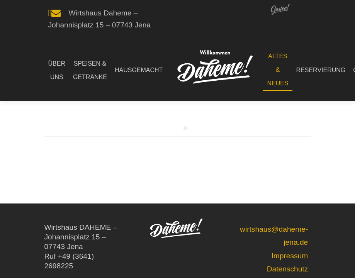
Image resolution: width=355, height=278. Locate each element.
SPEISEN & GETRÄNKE (90, 70)
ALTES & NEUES (277, 69)
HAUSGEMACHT (139, 70)
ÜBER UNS (56, 70)
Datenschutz (287, 269)
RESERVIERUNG (321, 70)
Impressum (289, 256)
